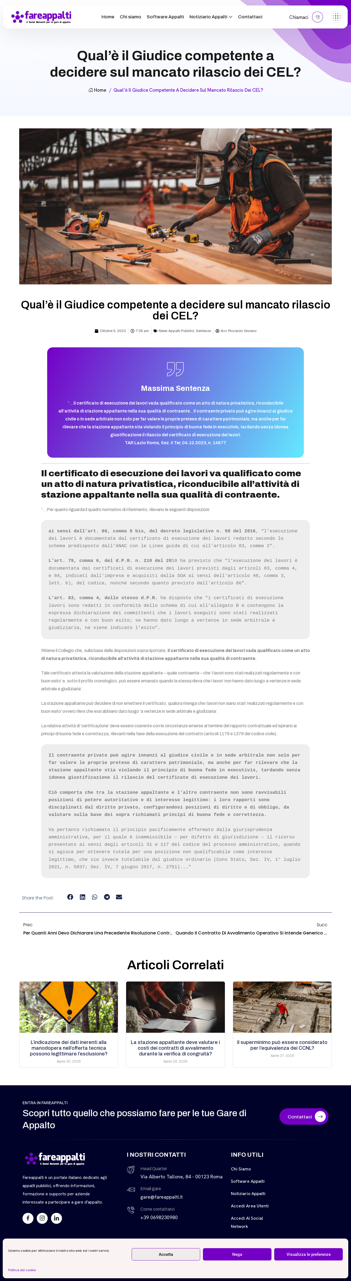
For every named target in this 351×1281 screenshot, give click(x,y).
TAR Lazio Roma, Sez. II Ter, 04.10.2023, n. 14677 (175, 442)
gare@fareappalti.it (161, 1197)
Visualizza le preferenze (309, 1254)
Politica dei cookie (22, 1270)
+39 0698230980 (159, 1217)
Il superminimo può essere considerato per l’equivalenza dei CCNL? (282, 1045)
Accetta (166, 1254)
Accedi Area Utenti (250, 1206)
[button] (70, 897)
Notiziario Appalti (208, 16)
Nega (237, 1254)
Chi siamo (130, 16)
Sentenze (203, 331)
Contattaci (250, 16)
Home (107, 16)
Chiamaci (306, 16)
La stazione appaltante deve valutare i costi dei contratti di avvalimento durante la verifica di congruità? (175, 1048)
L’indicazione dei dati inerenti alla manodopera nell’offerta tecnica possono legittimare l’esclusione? (68, 1048)
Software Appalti (165, 16)
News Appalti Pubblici (176, 331)
